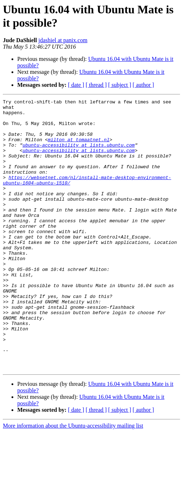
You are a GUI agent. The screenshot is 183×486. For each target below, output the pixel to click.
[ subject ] (119, 85)
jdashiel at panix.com (62, 40)
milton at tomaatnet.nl (79, 148)
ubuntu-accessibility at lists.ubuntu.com (79, 154)
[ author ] (143, 85)
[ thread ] (96, 85)
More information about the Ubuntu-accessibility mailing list (73, 480)
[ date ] (76, 85)
